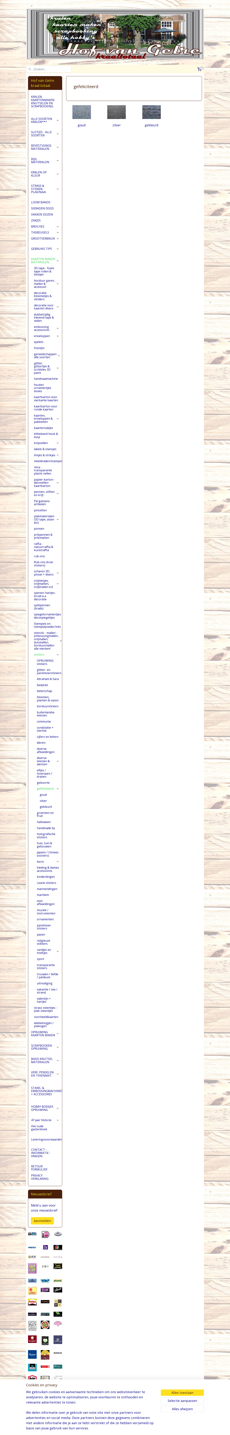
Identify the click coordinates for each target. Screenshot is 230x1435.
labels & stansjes (45, 449)
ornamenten (45, 919)
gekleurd (151, 125)
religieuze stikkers (43, 942)
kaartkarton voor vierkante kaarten (46, 398)
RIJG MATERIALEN (45, 160)
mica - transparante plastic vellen (43, 470)
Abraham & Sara (48, 679)
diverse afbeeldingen (46, 750)
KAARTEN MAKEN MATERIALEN (45, 260)
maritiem (43, 895)
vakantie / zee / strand (47, 991)
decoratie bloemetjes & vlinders (43, 296)
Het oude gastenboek (39, 1127)
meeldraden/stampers (48, 461)
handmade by (46, 828)
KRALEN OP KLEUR (45, 173)
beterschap (44, 691)
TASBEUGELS (45, 232)
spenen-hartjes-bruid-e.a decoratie (45, 596)
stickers (46, 654)
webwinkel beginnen (128, 1428)
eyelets (38, 342)
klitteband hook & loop (46, 435)
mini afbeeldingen (46, 902)
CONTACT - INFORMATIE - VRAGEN (40, 1153)
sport (40, 959)
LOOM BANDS (40, 202)
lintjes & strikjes (46, 455)
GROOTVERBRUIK (45, 238)
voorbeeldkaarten (46, 1017)
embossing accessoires (46, 328)
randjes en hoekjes (48, 951)
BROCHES (45, 226)
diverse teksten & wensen (48, 761)
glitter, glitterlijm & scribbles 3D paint (46, 368)
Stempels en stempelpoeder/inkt (48, 625)
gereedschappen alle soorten (47, 355)
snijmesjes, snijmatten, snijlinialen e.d (46, 584)
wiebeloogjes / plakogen (44, 1024)
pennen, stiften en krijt (46, 493)
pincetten (40, 510)
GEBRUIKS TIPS (45, 249)
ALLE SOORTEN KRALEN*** (45, 120)
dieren (41, 743)
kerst (48, 862)
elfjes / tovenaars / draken (44, 773)
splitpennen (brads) (42, 606)
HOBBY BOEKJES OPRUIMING (45, 1108)
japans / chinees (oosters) (48, 853)
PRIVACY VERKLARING (40, 1177)
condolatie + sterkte (45, 729)
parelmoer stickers (44, 927)
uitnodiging (44, 983)
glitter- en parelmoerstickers (49, 671)
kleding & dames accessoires (48, 869)
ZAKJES (36, 220)
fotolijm (39, 348)
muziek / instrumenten (46, 911)
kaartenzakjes (43, 428)
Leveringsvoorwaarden (46, 1139)
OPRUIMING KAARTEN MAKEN (45, 1033)
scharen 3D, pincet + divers (46, 572)
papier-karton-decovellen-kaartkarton (46, 483)
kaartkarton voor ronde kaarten (45, 408)
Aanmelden (42, 1221)
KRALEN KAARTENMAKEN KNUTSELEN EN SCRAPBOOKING (42, 101)
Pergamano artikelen (42, 502)
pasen (41, 934)
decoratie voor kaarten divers (46, 306)
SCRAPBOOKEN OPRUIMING (45, 1047)
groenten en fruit (45, 814)
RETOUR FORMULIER (39, 1168)
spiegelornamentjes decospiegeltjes (47, 616)
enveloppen (46, 336)
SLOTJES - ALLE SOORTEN (45, 133)
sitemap (107, 1428)
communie (44, 721)
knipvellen (46, 443)
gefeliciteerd (48, 789)
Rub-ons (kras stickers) (43, 563)
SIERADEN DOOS (42, 208)
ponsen (39, 528)
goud (82, 125)
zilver (116, 125)
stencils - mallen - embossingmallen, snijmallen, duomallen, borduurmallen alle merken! (48, 641)
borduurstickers (48, 706)
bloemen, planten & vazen (48, 698)
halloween (44, 822)
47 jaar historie (45, 1120)
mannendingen (47, 889)
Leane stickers (46, 883)
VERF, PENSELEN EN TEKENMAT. (45, 1074)
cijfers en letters (48, 737)
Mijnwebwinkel (159, 1428)
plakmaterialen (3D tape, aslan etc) (46, 519)
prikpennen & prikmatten (43, 536)
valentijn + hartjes (44, 1000)
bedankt (42, 685)
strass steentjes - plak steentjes (45, 1009)
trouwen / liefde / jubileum (47, 975)
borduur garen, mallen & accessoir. (46, 284)
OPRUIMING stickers (45, 662)
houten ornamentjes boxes (42, 388)
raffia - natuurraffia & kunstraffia (43, 547)
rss (114, 1428)
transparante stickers (46, 966)
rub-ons (39, 556)
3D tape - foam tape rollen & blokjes (44, 271)
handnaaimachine (46, 379)
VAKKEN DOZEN (42, 214)
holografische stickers (46, 835)
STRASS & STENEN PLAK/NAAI (45, 189)
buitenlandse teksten (45, 714)
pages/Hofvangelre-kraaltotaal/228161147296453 (45, 1413)
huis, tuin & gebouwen (44, 844)
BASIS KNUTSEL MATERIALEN (45, 1060)
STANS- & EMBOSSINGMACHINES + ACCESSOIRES (46, 1091)
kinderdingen (46, 877)
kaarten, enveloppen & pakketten (46, 418)
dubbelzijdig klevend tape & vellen (44, 317)
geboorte (43, 783)
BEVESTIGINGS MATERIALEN (45, 147)
